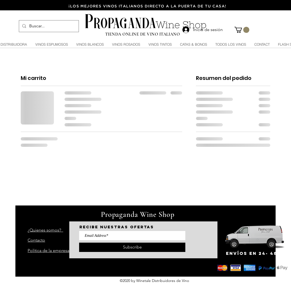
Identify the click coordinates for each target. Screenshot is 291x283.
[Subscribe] (132, 247)
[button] (241, 30)
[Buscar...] (48, 26)
